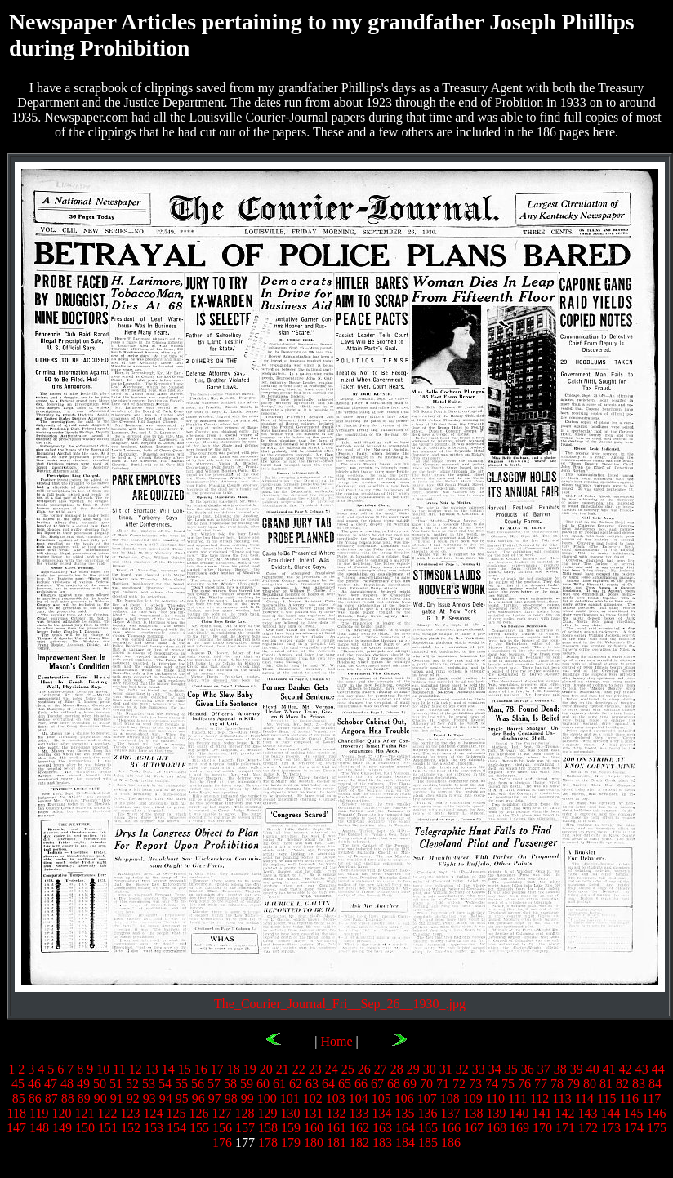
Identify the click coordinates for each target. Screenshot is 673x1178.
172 (588, 1128)
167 (474, 1128)
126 (198, 1113)
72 (459, 1084)
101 (290, 1098)
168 (496, 1128)
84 (655, 1084)
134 (381, 1113)
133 (358, 1113)
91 (116, 1098)
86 (35, 1098)
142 (564, 1113)
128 (244, 1113)
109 (473, 1098)
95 (182, 1098)
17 (217, 1069)
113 (561, 1098)
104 (358, 1098)
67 (377, 1084)
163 (382, 1128)
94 (165, 1098)
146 (656, 1113)
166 (451, 1128)
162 (359, 1128)
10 (102, 1069)
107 (427, 1098)
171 (565, 1128)
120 (61, 1113)
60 (263, 1084)
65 (344, 1084)
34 (494, 1069)
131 (313, 1113)
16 (200, 1069)
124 (153, 1113)
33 (478, 1069)
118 (16, 1113)
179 (291, 1142)
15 (184, 1069)
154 (176, 1128)
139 (496, 1113)
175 (656, 1128)
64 (328, 1084)
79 (573, 1084)
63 (312, 1084)
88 (67, 1098)
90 (100, 1098)
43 (641, 1069)
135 (404, 1113)
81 (606, 1084)
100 (267, 1098)
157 (245, 1128)
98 (231, 1098)
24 (331, 1069)
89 (84, 1098)
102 (313, 1098)
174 (634, 1128)
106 (404, 1098)
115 (606, 1098)
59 (246, 1084)
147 (16, 1128)
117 (651, 1098)
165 (428, 1128)
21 (282, 1069)
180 (313, 1142)
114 (584, 1098)
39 (576, 1069)
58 (230, 1084)
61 (279, 1084)
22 (298, 1069)
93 (149, 1098)
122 (107, 1113)
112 (539, 1098)
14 (168, 1069)
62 (295, 1084)
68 (393, 1084)
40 (592, 1069)
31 (445, 1069)
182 (359, 1142)
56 (197, 1084)
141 (541, 1113)
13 (151, 1069)
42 (625, 1069)
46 (34, 1084)
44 (658, 1069)
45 (18, 1084)
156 (222, 1128)
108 (450, 1098)
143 (587, 1113)
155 (199, 1128)
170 (542, 1128)
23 (315, 1069)
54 (165, 1084)
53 (148, 1084)
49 (83, 1084)
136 (427, 1113)
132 (335, 1113)
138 (473, 1113)
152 (130, 1128)
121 (84, 1113)
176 (222, 1142)
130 (290, 1113)
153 (153, 1128)
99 (247, 1098)
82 (622, 1084)
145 (633, 1113)
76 (524, 1084)
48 (67, 1084)
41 (609, 1069)
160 (313, 1128)
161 (336, 1128)
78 (557, 1084)
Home (336, 1041)
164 (405, 1128)
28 (396, 1069)
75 (508, 1084)
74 (491, 1084)
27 (380, 1069)
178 (268, 1142)
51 (116, 1084)
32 (462, 1069)
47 (50, 1084)
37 (543, 1069)
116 (629, 1098)
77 (540, 1084)
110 (495, 1098)
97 (214, 1098)
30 (429, 1069)
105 (381, 1098)
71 (442, 1084)
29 (413, 1069)
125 (175, 1113)
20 (266, 1069)
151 (108, 1128)
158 (268, 1128)
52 (132, 1084)
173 (611, 1128)
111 (517, 1098)
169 (519, 1128)
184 (405, 1142)
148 (39, 1128)
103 (335, 1098)
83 (638, 1084)
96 (198, 1098)
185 (428, 1142)
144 (610, 1113)
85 (18, 1098)
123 (130, 1113)
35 (511, 1069)
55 (181, 1084)
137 (450, 1113)
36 (527, 1069)
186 (451, 1142)
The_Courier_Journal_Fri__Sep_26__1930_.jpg (340, 1004)
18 (233, 1069)
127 (221, 1113)
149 (62, 1128)
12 (135, 1069)
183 (382, 1142)
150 (85, 1128)
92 (133, 1098)
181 (336, 1142)
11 (119, 1069)
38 (560, 1069)
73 (475, 1084)
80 (589, 1084)
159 (291, 1128)
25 (347, 1069)
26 (364, 1069)
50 (99, 1084)
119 (38, 1113)
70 (426, 1084)
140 (518, 1113)
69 (410, 1084)
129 (267, 1113)
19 (249, 1069)
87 (51, 1098)
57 (214, 1084)
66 (361, 1084)
